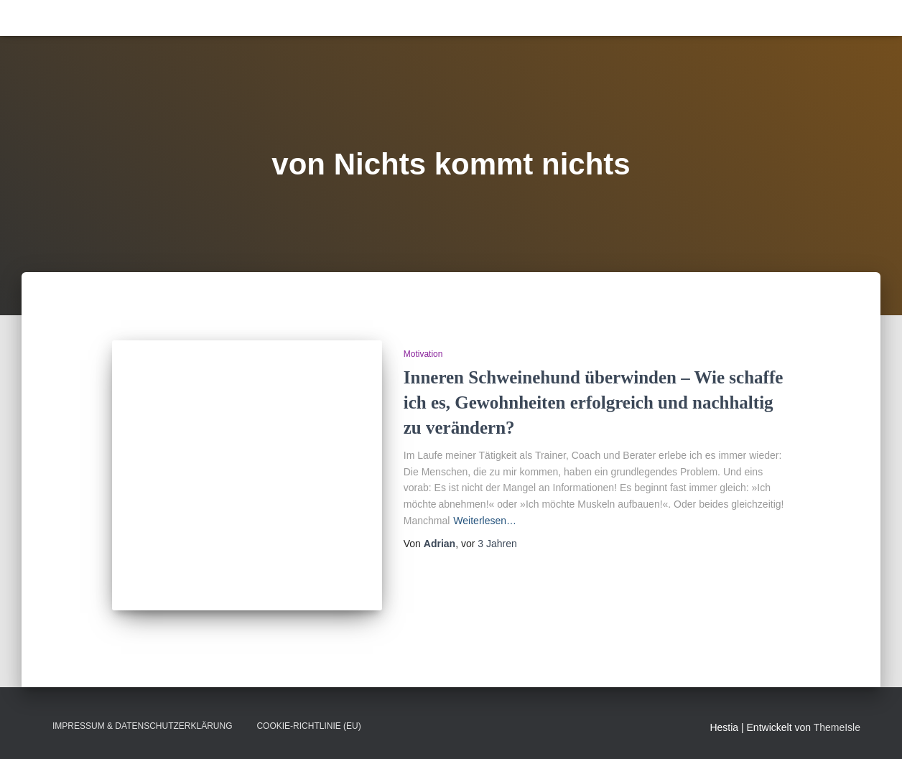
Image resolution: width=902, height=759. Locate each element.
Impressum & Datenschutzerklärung (142, 726)
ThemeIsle (837, 727)
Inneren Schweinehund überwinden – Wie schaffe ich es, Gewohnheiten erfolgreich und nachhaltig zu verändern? (594, 402)
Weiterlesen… (484, 520)
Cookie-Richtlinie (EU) (308, 726)
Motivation (423, 354)
